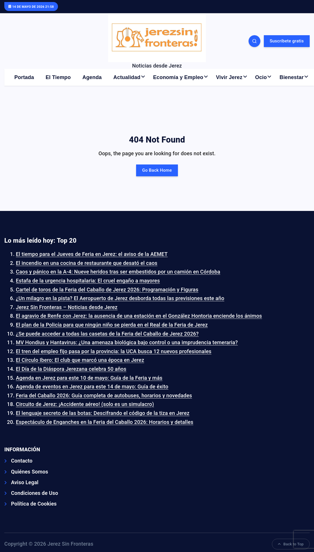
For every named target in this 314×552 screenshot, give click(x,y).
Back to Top (291, 544)
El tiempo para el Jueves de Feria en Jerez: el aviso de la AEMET (92, 254)
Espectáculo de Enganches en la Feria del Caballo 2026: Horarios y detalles (104, 422)
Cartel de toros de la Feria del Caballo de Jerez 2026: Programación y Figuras (107, 290)
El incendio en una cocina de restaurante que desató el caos (86, 263)
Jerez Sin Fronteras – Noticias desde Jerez (67, 307)
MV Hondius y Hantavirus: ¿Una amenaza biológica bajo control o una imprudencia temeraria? (127, 342)
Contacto (22, 461)
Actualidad (126, 77)
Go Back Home (157, 170)
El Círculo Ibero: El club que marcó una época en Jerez (80, 360)
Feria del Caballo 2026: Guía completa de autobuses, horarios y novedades (104, 395)
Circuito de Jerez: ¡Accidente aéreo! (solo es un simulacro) (85, 404)
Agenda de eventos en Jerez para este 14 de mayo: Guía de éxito (92, 386)
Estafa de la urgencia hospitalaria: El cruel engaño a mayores (88, 281)
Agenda (92, 77)
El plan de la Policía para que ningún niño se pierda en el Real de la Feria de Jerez (112, 325)
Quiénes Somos (29, 472)
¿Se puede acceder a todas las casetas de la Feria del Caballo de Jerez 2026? (107, 334)
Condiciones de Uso (34, 493)
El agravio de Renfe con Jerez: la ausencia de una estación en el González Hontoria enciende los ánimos (139, 316)
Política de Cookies (34, 504)
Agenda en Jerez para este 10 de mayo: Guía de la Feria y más (89, 378)
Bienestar (291, 77)
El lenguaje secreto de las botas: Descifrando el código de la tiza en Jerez (102, 413)
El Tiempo (58, 77)
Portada (24, 77)
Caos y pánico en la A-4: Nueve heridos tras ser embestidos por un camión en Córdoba (118, 272)
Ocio (261, 77)
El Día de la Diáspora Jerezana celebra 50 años (71, 369)
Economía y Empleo (178, 77)
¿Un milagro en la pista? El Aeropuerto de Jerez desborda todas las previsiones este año (120, 298)
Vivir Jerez (229, 77)
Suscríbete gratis (287, 41)
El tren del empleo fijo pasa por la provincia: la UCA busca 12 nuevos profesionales (113, 351)
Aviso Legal (24, 482)
